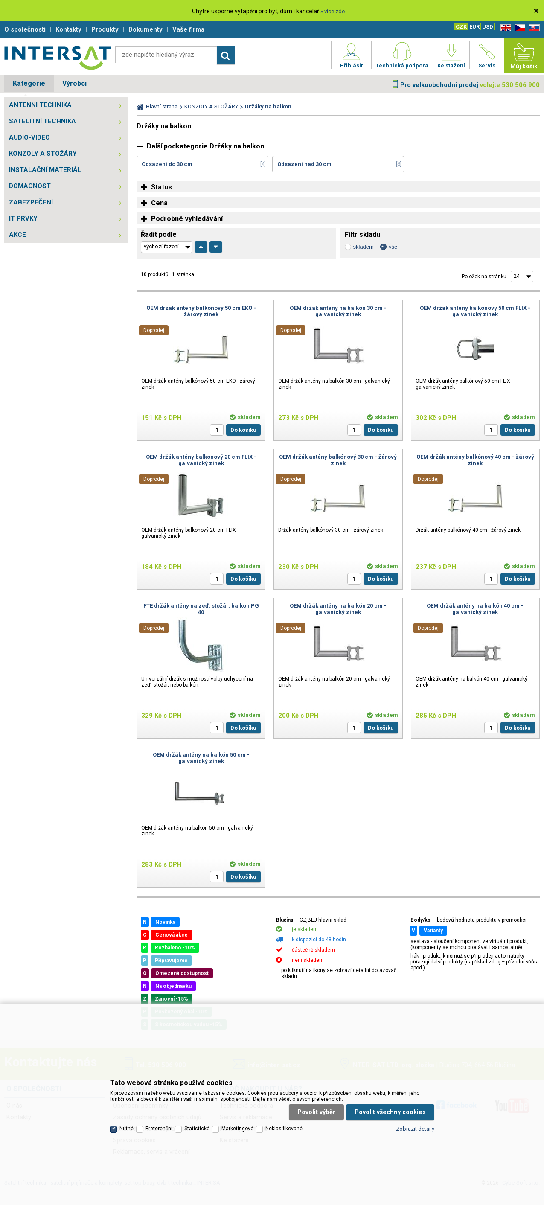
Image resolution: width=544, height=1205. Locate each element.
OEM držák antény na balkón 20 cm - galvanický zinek (338, 608)
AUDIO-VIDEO (29, 137)
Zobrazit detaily (415, 1129)
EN (504, 28)
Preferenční (158, 1129)
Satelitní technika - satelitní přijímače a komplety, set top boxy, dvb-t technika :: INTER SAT (57, 57)
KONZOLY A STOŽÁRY (43, 153)
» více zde (332, 11)
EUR (474, 26)
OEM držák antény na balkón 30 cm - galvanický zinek (338, 311)
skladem (363, 247)
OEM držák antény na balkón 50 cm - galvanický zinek (201, 757)
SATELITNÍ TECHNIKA (42, 121)
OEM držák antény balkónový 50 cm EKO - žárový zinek (201, 311)
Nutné (126, 1129)
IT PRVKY (23, 218)
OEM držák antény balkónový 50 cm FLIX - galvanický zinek (475, 311)
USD (487, 26)
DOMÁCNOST (30, 186)
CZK (461, 26)
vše (393, 247)
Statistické (196, 1129)
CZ (518, 28)
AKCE (17, 235)
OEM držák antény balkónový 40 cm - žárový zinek (475, 460)
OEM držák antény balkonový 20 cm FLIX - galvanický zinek (201, 460)
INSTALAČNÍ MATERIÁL (45, 170)
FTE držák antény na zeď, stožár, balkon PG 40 (201, 608)
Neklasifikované (284, 1129)
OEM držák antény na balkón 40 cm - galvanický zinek (475, 608)
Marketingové (237, 1129)
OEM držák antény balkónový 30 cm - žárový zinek (338, 460)
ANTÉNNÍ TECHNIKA (40, 105)
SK (532, 28)
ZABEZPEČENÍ (31, 202)
